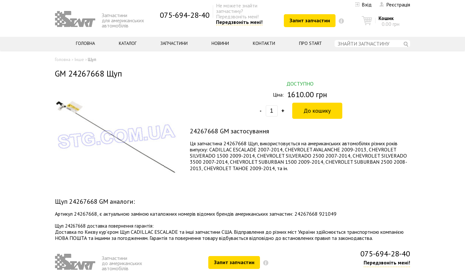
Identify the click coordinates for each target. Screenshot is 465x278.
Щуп (92, 59)
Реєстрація (394, 4)
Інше (79, 59)
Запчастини (174, 43)
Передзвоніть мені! (239, 22)
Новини (220, 43)
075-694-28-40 (185, 15)
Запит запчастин (310, 20)
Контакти (264, 43)
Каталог (128, 43)
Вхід (363, 4)
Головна (85, 43)
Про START (310, 43)
